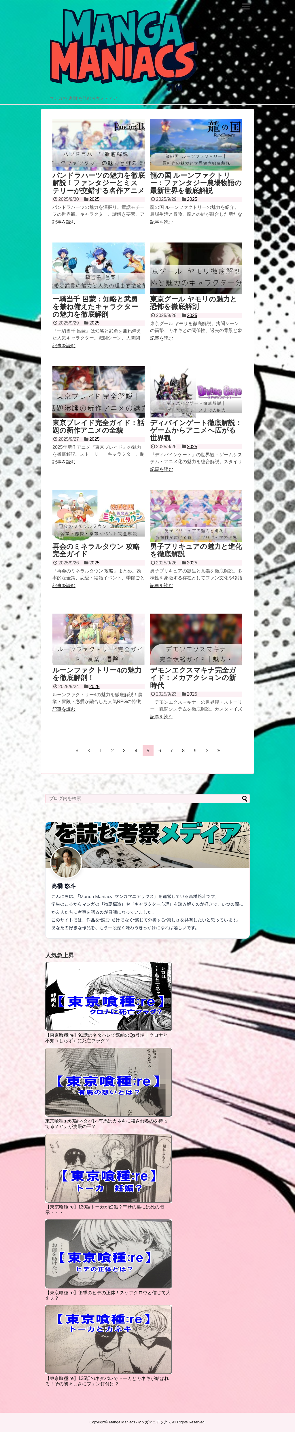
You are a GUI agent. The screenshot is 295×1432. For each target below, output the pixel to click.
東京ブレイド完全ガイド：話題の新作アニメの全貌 (98, 426)
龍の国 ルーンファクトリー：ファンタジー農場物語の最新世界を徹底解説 (196, 182)
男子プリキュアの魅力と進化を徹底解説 (196, 550)
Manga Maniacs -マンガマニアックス (140, 1422)
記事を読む (63, 221)
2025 (94, 199)
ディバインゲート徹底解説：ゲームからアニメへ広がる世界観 (196, 430)
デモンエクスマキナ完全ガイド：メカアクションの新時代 (193, 677)
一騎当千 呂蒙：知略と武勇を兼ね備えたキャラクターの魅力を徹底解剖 (95, 306)
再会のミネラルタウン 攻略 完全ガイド (96, 550)
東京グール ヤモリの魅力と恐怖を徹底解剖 (193, 302)
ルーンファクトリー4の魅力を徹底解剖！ (96, 673)
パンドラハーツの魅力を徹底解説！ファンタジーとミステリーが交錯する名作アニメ (98, 182)
